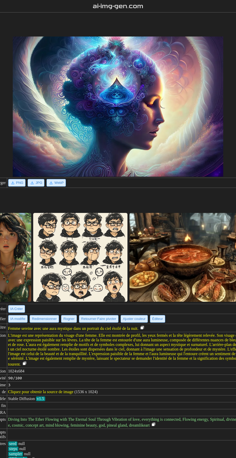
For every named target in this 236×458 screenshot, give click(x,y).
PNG (16, 182)
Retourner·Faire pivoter (98, 319)
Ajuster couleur (134, 319)
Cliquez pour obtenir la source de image (41, 392)
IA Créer (16, 309)
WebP (56, 182)
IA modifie (18, 319)
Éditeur (157, 319)
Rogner (69, 319)
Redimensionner (44, 319)
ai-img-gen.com (118, 6)
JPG (36, 182)
